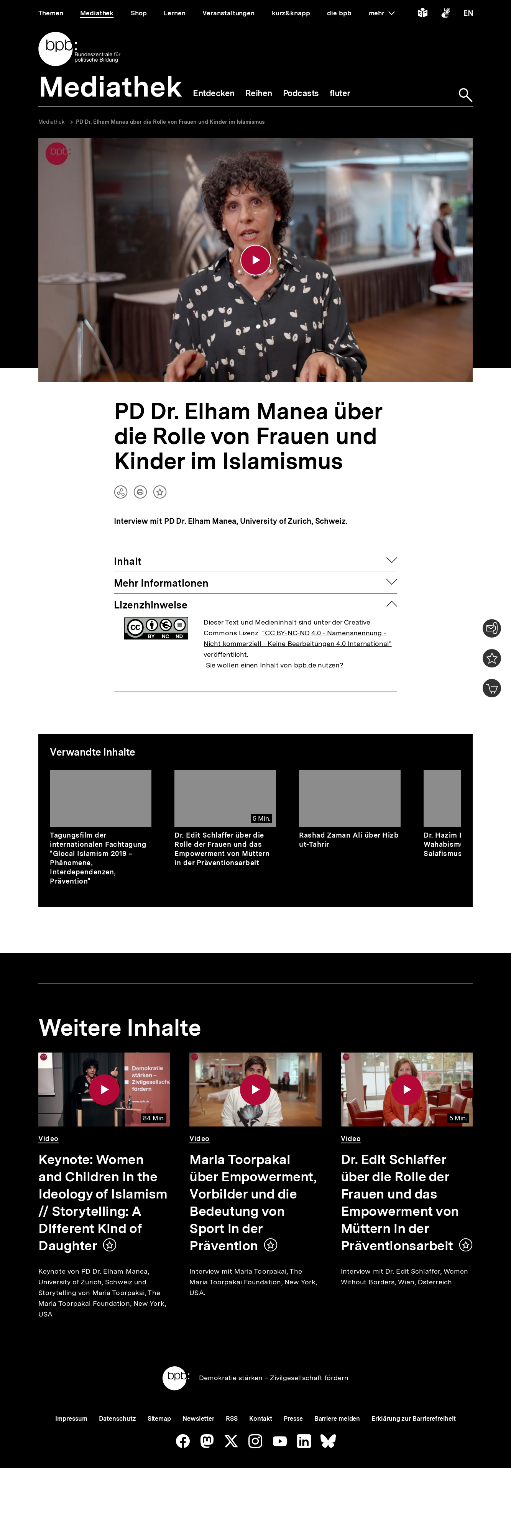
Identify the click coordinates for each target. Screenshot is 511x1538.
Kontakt (260, 1445)
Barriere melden (337, 1445)
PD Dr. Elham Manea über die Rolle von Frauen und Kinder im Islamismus (170, 122)
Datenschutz (117, 1445)
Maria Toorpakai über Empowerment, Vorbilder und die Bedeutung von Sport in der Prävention (252, 1204)
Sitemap (159, 1445)
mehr (382, 13)
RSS (232, 1445)
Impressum (71, 1445)
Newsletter (198, 1445)
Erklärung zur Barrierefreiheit (413, 1445)
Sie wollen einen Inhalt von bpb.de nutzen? (274, 666)
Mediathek (51, 122)
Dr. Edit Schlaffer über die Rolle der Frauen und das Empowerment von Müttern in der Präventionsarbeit (222, 850)
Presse (293, 1445)
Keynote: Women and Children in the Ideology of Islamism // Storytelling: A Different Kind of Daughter (103, 1204)
